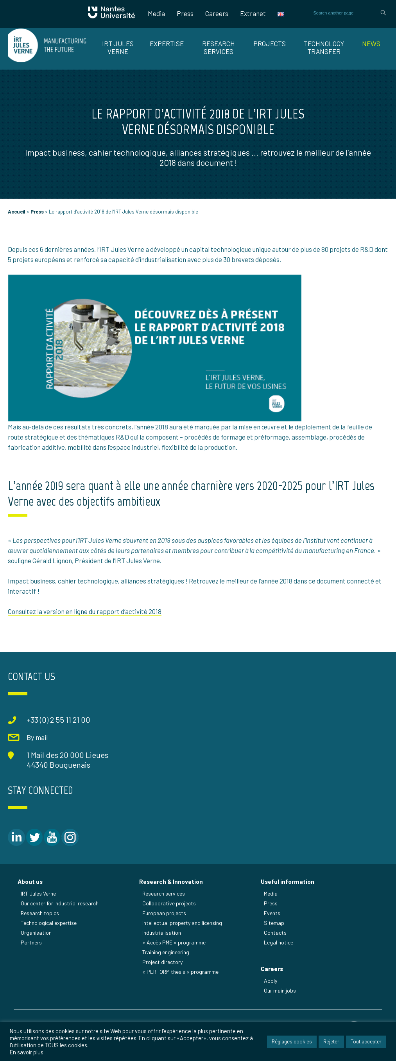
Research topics (40, 913)
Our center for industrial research (60, 903)
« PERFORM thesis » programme (180, 971)
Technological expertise (49, 922)
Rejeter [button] (331, 1041)
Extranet (253, 13)
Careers (216, 13)
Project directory (162, 962)
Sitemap (274, 922)
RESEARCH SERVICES (218, 47)
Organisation (36, 932)
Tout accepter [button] (366, 1041)
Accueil (16, 211)
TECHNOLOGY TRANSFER (324, 47)
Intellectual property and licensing (182, 922)
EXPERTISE (167, 43)
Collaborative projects (169, 903)
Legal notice (278, 942)
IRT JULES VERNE (118, 47)
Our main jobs (280, 990)
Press (185, 13)
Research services (163, 893)
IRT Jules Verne (38, 893)
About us (30, 881)
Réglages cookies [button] (292, 1041)
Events (272, 913)
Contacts (275, 932)
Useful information (287, 881)
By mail (37, 737)
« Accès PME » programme (174, 942)
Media (156, 13)
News (371, 43)
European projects (164, 913)
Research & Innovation (171, 881)
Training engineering (165, 952)
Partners (31, 942)
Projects (269, 43)
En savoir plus (26, 1052)
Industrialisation (161, 932)
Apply (270, 980)
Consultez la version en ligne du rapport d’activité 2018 (84, 611)
